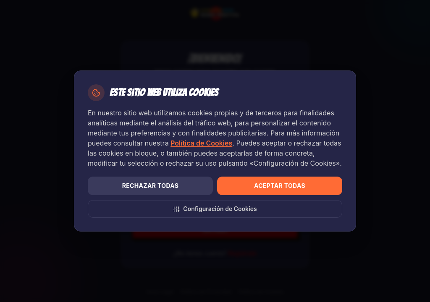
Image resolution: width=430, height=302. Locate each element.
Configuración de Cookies (215, 209)
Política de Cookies (201, 143)
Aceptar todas (279, 185)
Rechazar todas (150, 185)
